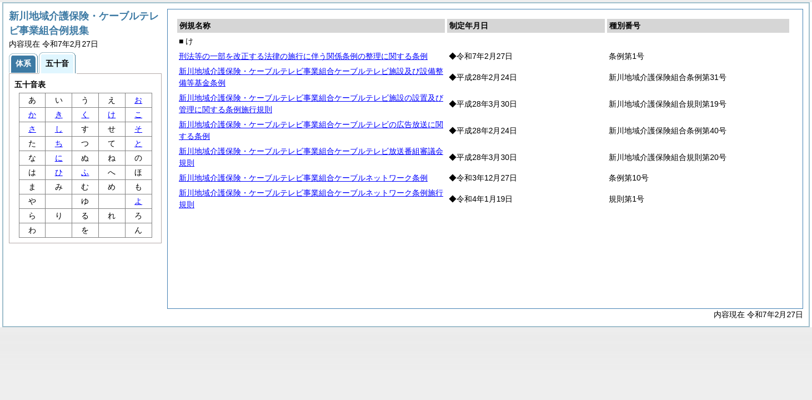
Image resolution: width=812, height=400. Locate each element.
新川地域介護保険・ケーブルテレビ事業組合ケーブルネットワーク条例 (303, 177)
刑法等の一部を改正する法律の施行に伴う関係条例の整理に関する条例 (303, 56)
